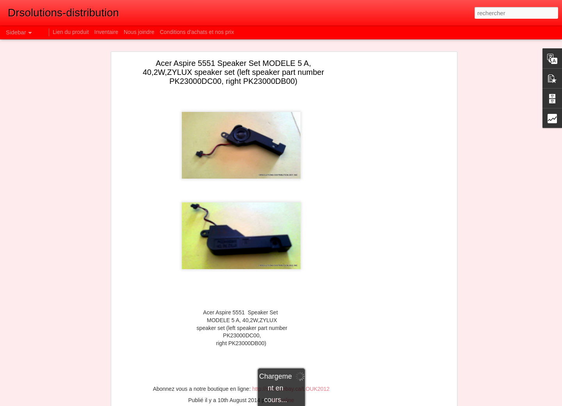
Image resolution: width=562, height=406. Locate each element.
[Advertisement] (388, 186)
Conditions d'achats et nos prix (197, 32)
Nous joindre (139, 32)
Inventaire (107, 32)
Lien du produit (72, 32)
